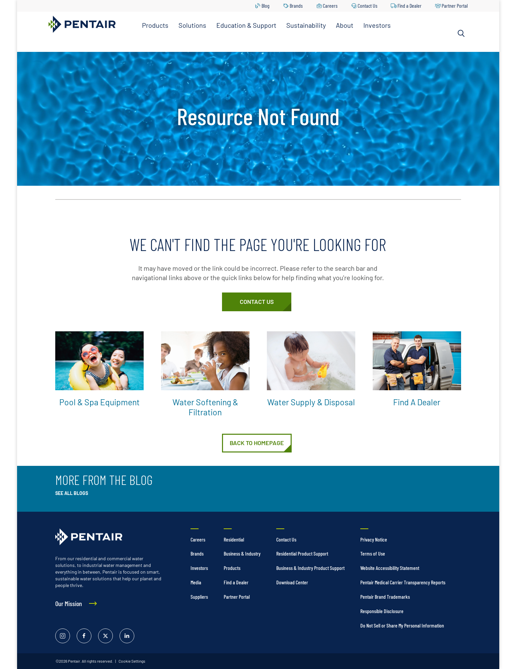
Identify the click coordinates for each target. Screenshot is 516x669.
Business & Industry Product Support (310, 568)
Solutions (192, 25)
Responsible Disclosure (381, 611)
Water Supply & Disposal (311, 402)
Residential (234, 539)
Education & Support (246, 25)
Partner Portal (455, 5)
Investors (377, 25)
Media (196, 582)
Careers (330, 5)
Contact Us (367, 5)
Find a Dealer (409, 5)
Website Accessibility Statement (389, 568)
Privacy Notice (373, 539)
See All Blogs (71, 493)
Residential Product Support (302, 553)
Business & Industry (242, 553)
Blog (266, 5)
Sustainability (306, 25)
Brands (296, 5)
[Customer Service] (256, 301)
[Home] (257, 443)
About (344, 25)
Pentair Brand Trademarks (385, 596)
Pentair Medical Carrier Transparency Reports (402, 582)
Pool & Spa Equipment (99, 402)
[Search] (461, 33)
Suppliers (199, 596)
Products (155, 25)
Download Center (292, 582)
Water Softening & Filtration (205, 407)
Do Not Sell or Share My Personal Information (402, 625)
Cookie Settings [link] (131, 661)
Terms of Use (372, 553)
